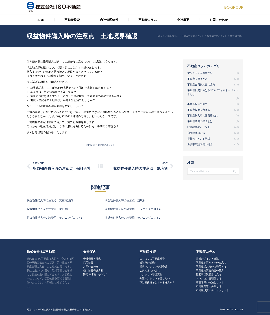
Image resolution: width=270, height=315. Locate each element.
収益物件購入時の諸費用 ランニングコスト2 (132, 217)
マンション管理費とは (208, 278)
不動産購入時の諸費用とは (211, 266)
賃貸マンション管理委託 (153, 266)
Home (159, 36)
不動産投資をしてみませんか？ (157, 282)
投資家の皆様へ (148, 262)
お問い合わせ (90, 266)
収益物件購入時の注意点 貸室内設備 (50, 200)
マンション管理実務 (151, 274)
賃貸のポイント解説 (207, 258)
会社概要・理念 (92, 258)
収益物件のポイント (217, 36)
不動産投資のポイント (193, 36)
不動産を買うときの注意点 (211, 262)
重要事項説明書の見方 (208, 274)
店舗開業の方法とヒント (210, 282)
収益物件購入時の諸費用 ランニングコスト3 (54, 217)
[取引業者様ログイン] (95, 274)
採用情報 (88, 262)
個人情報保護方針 (93, 270)
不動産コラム (171, 36)
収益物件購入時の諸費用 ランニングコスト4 (132, 208)
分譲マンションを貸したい (155, 278)
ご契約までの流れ (150, 270)
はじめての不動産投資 (152, 258)
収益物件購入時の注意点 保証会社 (48, 208)
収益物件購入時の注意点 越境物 (125, 200)
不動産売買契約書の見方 (210, 270)
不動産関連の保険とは (208, 286)
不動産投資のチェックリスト (212, 290)
